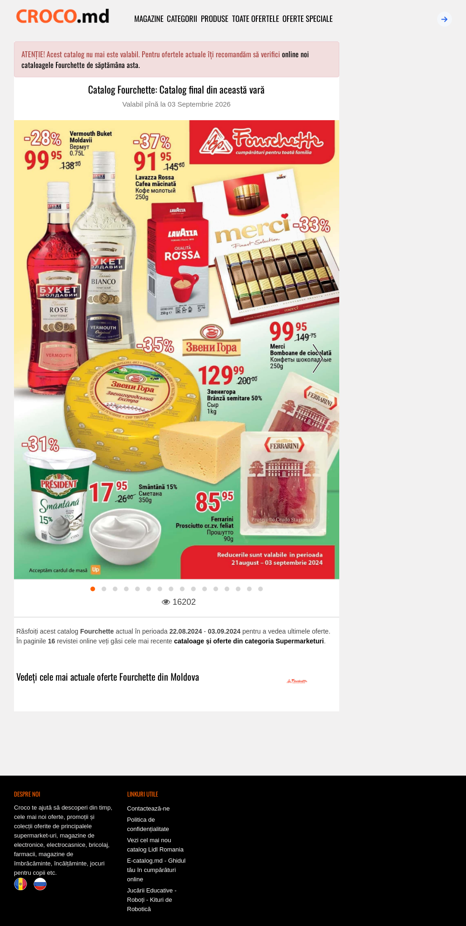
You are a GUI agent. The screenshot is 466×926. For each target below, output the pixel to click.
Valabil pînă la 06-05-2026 (395, 333)
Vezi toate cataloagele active (402, 219)
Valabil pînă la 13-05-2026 (395, 727)
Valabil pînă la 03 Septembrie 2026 (177, 104)
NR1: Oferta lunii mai (384, 455)
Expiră (427, 198)
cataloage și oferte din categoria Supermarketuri (249, 641)
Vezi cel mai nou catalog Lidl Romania (155, 834)
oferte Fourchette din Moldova (148, 677)
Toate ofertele (256, 18)
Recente (377, 198)
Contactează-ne (148, 798)
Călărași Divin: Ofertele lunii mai (398, 581)
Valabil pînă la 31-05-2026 (395, 591)
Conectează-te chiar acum (402, 162)
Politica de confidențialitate (148, 814)
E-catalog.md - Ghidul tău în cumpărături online (156, 859)
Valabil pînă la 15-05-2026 (395, 464)
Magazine (149, 18)
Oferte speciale (308, 18)
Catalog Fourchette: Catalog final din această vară (176, 89)
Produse (215, 18)
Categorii (182, 18)
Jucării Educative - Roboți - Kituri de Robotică (152, 889)
